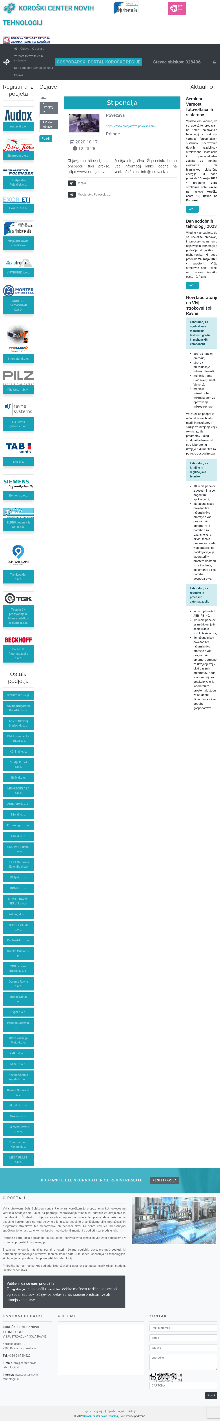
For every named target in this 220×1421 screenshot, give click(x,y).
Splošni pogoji (116, 1411)
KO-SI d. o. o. (18, 751)
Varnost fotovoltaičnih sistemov (28, 58)
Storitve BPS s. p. (18, 695)
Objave (24, 48)
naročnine (54, 1289)
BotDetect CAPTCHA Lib (163, 1381)
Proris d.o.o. (18, 1116)
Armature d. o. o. (18, 803)
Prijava (18, 75)
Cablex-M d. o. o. (18, 940)
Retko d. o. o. (18, 1053)
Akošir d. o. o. (18, 1105)
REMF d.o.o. (18, 1064)
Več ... (192, 209)
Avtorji (132, 1411)
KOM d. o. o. (18, 888)
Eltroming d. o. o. (18, 825)
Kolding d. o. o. (18, 914)
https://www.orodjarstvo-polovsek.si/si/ (132, 126)
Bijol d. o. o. (18, 814)
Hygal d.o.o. (18, 1012)
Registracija (165, 1180)
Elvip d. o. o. (18, 877)
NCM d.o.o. (18, 777)
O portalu (38, 48)
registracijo (18, 1289)
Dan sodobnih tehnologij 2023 (33, 68)
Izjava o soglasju (93, 1411)
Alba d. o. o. (18, 836)
